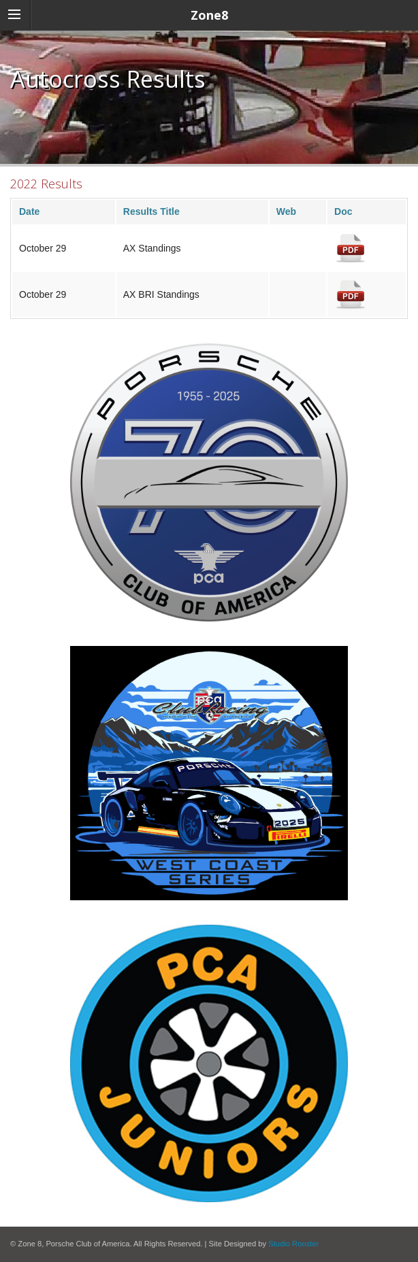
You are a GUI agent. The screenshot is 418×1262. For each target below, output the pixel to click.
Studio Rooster (293, 1244)
